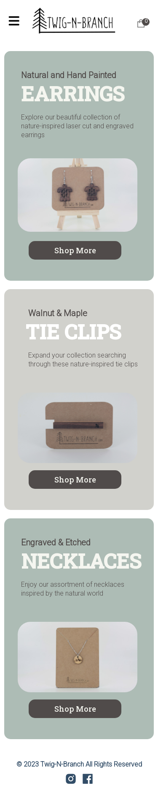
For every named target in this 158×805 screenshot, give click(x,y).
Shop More (75, 250)
